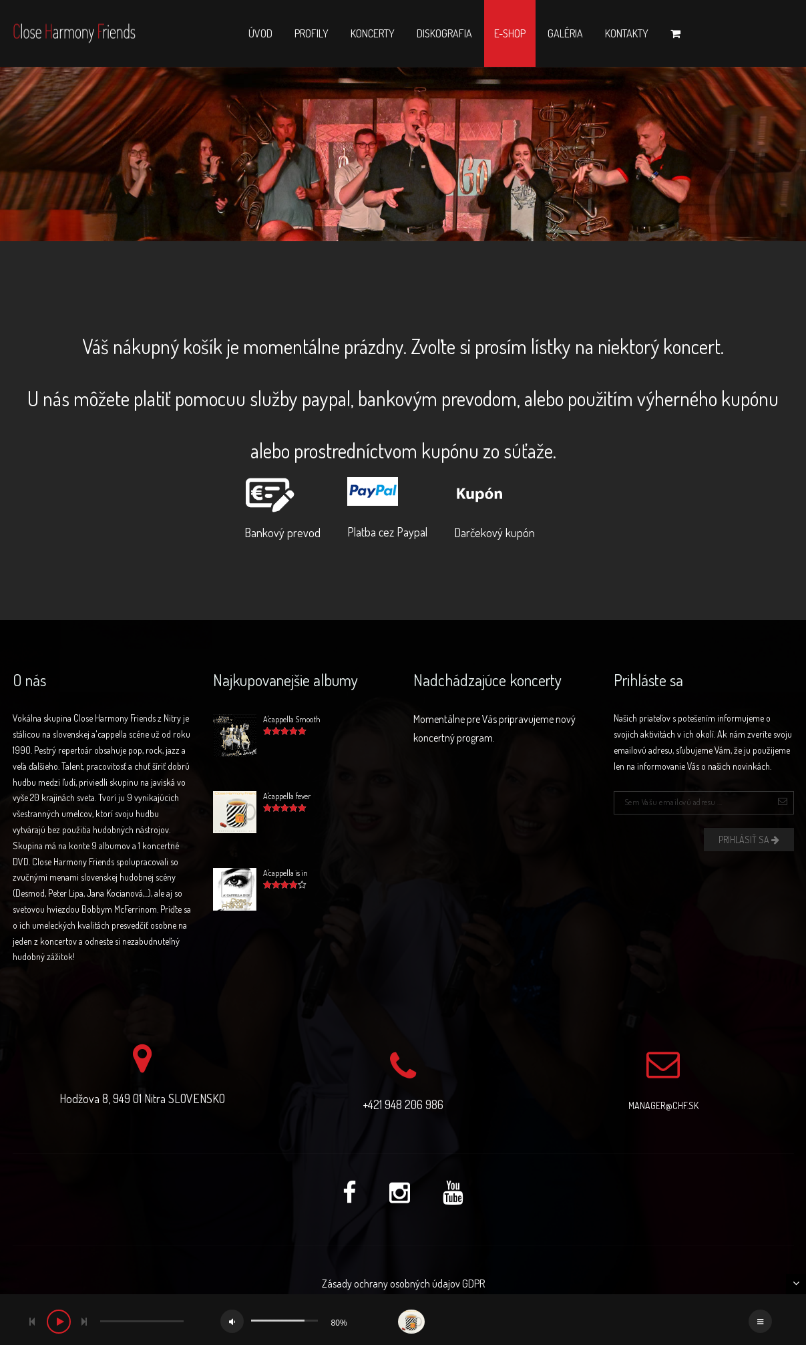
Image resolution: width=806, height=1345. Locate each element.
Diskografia (444, 33)
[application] (403, 1319)
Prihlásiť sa (749, 839)
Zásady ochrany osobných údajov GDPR (403, 1283)
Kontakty (626, 33)
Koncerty (373, 33)
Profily (311, 33)
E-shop (510, 33)
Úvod (260, 33)
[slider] (142, 1321)
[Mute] (232, 1321)
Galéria (565, 33)
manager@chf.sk (663, 1105)
